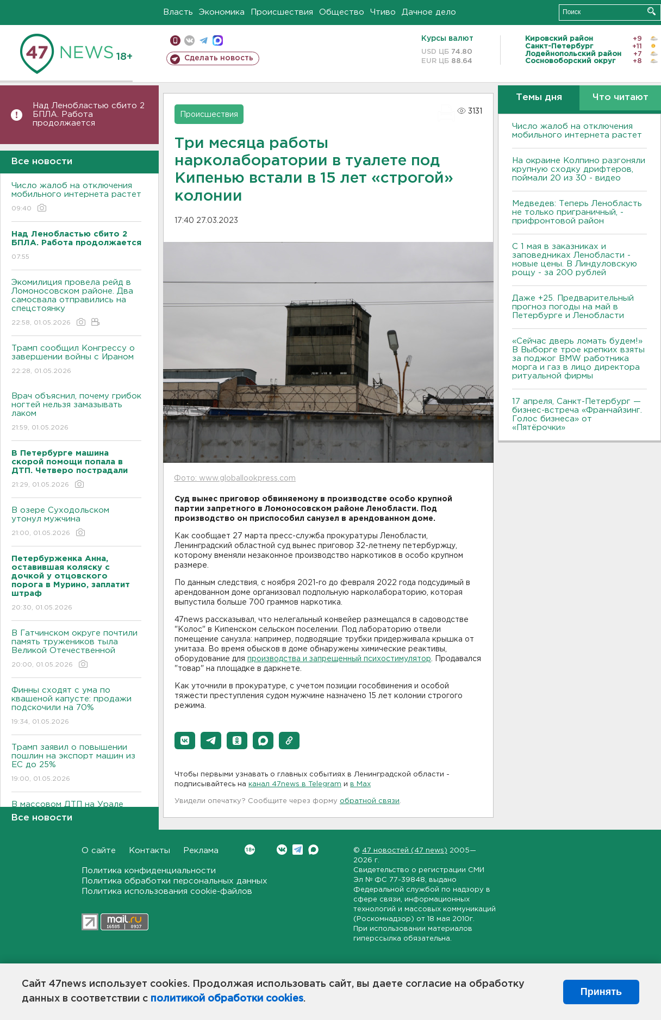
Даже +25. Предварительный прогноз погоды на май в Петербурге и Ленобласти (573, 307)
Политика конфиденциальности (149, 870)
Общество (341, 12)
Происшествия (282, 12)
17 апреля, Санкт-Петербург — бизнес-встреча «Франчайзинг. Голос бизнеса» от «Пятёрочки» (577, 414)
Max (313, 849)
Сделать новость (218, 58)
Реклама (201, 850)
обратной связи (370, 801)
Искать (651, 11)
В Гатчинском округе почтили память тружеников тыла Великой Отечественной (76, 649)
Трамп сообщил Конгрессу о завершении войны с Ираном (76, 360)
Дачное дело (429, 12)
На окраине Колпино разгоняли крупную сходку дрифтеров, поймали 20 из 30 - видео (578, 169)
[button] (184, 740)
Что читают (620, 98)
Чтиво (383, 12)
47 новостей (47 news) (404, 851)
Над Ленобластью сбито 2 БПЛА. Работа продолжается (89, 114)
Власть (178, 12)
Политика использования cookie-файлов (167, 891)
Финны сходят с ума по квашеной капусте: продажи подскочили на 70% (76, 706)
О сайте (99, 850)
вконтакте (189, 40)
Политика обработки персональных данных (174, 881)
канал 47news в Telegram (294, 784)
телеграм (203, 40)
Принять (601, 991)
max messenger (218, 40)
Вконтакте (250, 849)
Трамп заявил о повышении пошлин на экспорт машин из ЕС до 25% (76, 763)
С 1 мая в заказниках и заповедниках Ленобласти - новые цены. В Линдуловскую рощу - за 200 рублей (574, 259)
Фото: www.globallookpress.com (235, 478)
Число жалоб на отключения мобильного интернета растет (76, 197)
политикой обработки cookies (227, 998)
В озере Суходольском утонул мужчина (76, 522)
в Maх (360, 784)
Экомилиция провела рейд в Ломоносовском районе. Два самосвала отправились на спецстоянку (76, 303)
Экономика (222, 12)
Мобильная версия (175, 40)
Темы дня (539, 98)
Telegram (297, 849)
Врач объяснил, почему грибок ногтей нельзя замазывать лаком (76, 412)
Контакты (149, 850)
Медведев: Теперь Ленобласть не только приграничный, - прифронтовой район (577, 212)
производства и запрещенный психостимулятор (339, 659)
